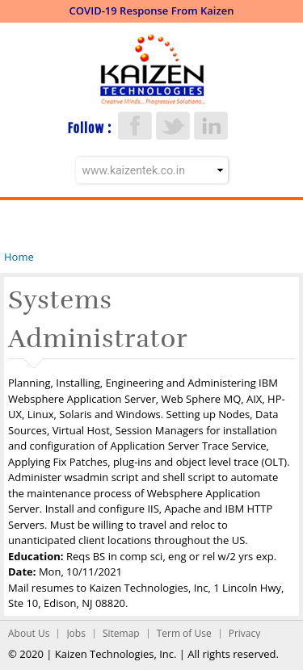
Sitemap (121, 633)
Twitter (173, 125)
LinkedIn (211, 125)
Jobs (76, 633)
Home (19, 256)
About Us (28, 633)
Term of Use (184, 633)
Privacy (245, 633)
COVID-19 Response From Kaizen (151, 10)
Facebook (135, 125)
